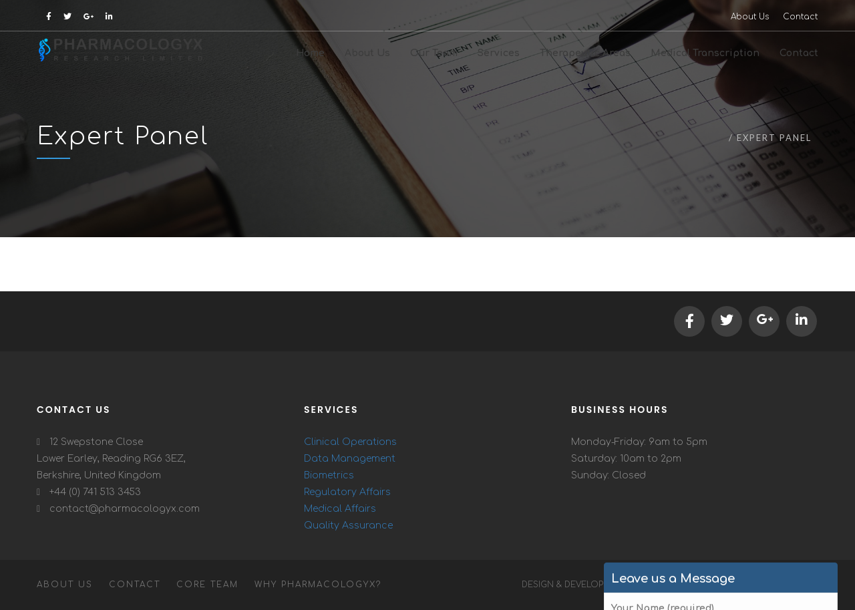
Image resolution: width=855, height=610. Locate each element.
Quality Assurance (348, 525)
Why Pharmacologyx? (317, 584)
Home (708, 137)
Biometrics (329, 475)
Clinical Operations (350, 442)
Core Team (207, 584)
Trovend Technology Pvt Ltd (730, 584)
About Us (750, 16)
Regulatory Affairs (347, 492)
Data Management (349, 459)
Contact (800, 16)
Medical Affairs (340, 509)
